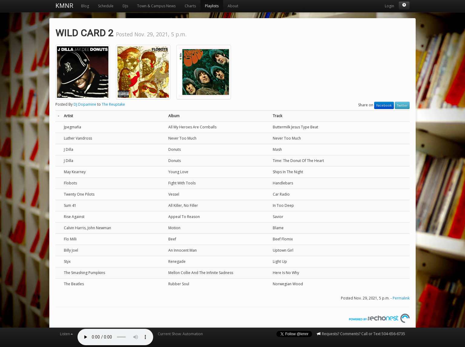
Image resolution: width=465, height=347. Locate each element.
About (233, 5)
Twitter (402, 105)
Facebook (384, 105)
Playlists (212, 5)
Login (389, 5)
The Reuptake (113, 104)
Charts (190, 5)
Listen (66, 333)
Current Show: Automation (180, 333)
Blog (85, 5)
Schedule (106, 5)
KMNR (64, 5)
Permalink (401, 298)
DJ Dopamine (85, 104)
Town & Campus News (156, 5)
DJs (125, 5)
